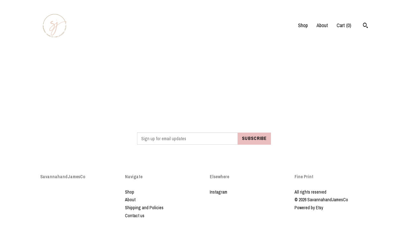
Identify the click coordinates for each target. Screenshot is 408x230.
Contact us (134, 215)
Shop (303, 25)
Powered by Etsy (309, 208)
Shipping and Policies (144, 208)
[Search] (365, 26)
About (322, 25)
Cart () (344, 25)
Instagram (218, 192)
